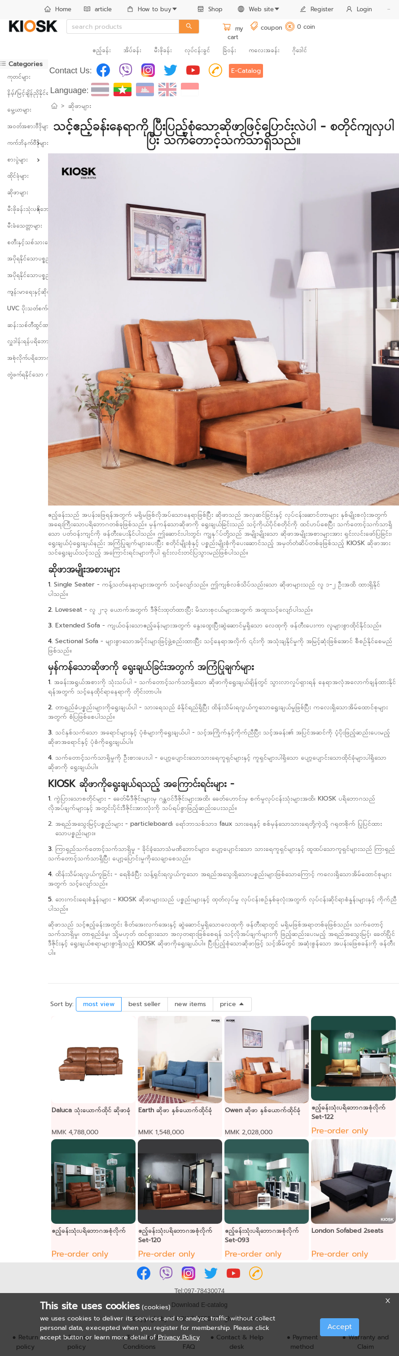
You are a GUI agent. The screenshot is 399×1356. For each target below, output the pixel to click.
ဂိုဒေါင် (299, 50)
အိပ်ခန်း (132, 50)
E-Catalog (246, 71)
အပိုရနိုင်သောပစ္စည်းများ (24, 258)
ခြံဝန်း (229, 50)
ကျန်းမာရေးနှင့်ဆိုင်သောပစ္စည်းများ (24, 291)
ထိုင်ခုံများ (18, 175)
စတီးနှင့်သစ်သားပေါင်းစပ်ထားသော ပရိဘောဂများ (24, 242)
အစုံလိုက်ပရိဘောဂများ (24, 358)
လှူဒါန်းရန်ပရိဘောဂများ (24, 341)
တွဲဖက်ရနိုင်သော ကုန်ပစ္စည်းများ (24, 374)
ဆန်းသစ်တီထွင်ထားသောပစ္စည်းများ (24, 325)
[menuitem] (58, 10)
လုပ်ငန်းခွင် (197, 50)
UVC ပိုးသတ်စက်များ (24, 308)
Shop (210, 9)
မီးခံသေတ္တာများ (24, 225)
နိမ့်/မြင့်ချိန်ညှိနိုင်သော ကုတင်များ (24, 93)
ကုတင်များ (19, 76)
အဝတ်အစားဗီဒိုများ (24, 126)
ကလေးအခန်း (264, 50)
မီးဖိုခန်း (163, 50)
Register (316, 9)
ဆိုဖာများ (17, 192)
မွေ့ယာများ (19, 109)
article (98, 9)
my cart (232, 33)
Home (57, 9)
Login (359, 9)
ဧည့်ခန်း (101, 50)
